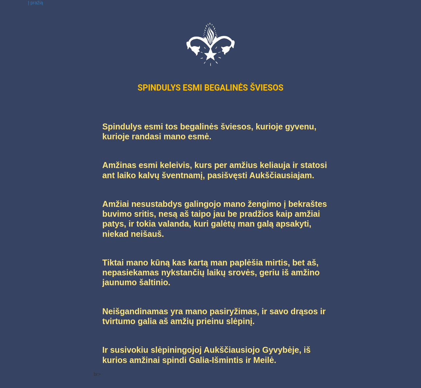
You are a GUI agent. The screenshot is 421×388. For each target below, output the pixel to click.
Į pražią (35, 2)
